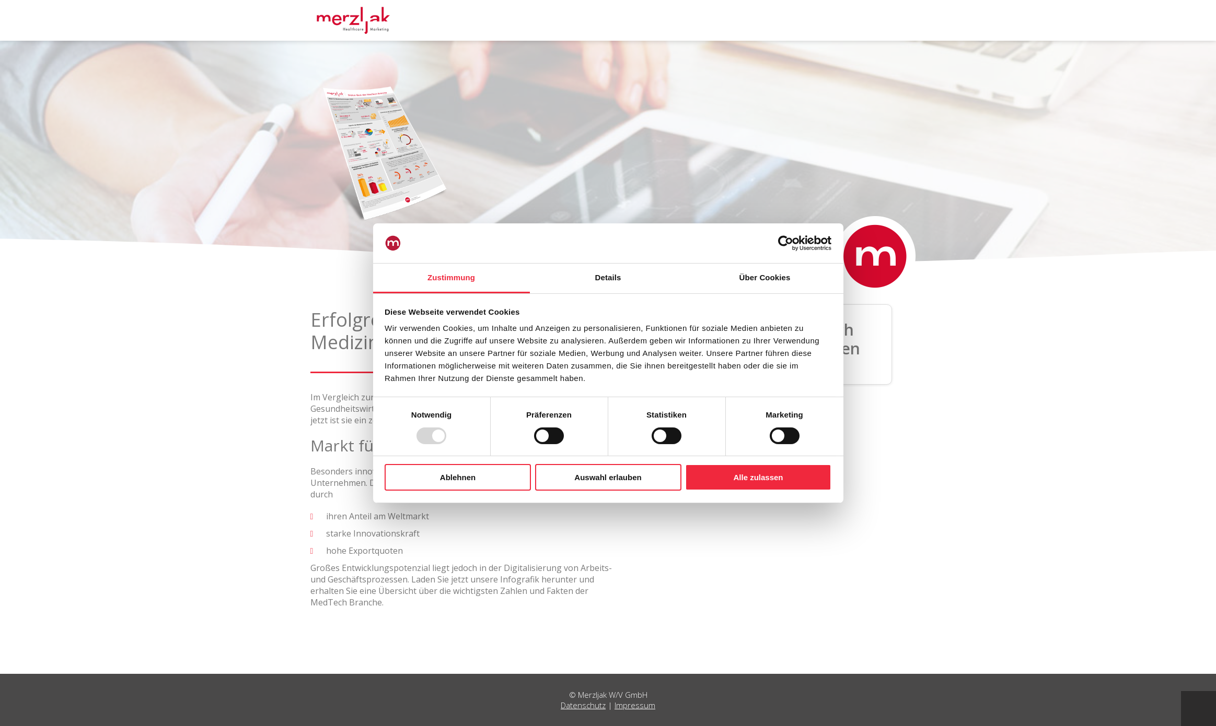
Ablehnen (458, 477)
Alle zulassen (758, 477)
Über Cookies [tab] (765, 277)
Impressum (635, 705)
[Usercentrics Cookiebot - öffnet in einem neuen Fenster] (785, 243)
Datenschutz (583, 705)
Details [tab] (608, 277)
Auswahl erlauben (607, 477)
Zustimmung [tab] (451, 277)
